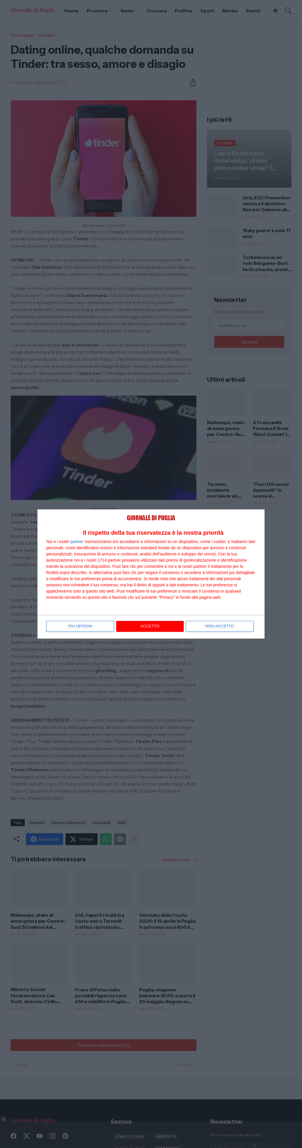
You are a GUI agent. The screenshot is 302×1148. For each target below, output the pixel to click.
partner (76, 541)
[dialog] (151, 574)
